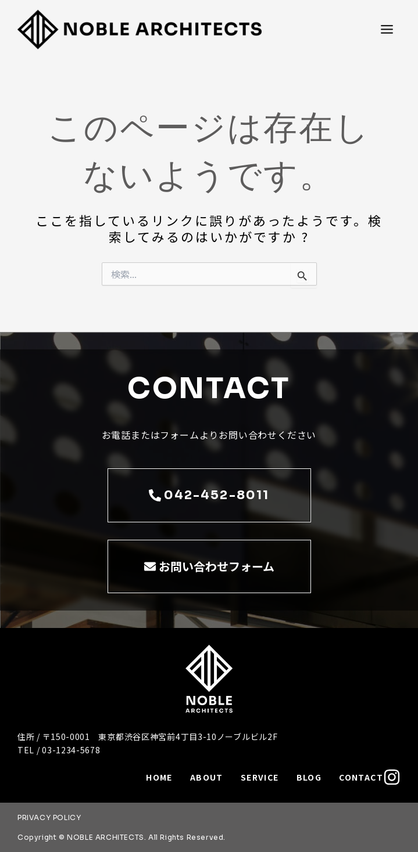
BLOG (309, 777)
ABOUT (206, 777)
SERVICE (260, 777)
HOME (159, 777)
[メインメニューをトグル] (387, 29)
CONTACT (361, 777)
